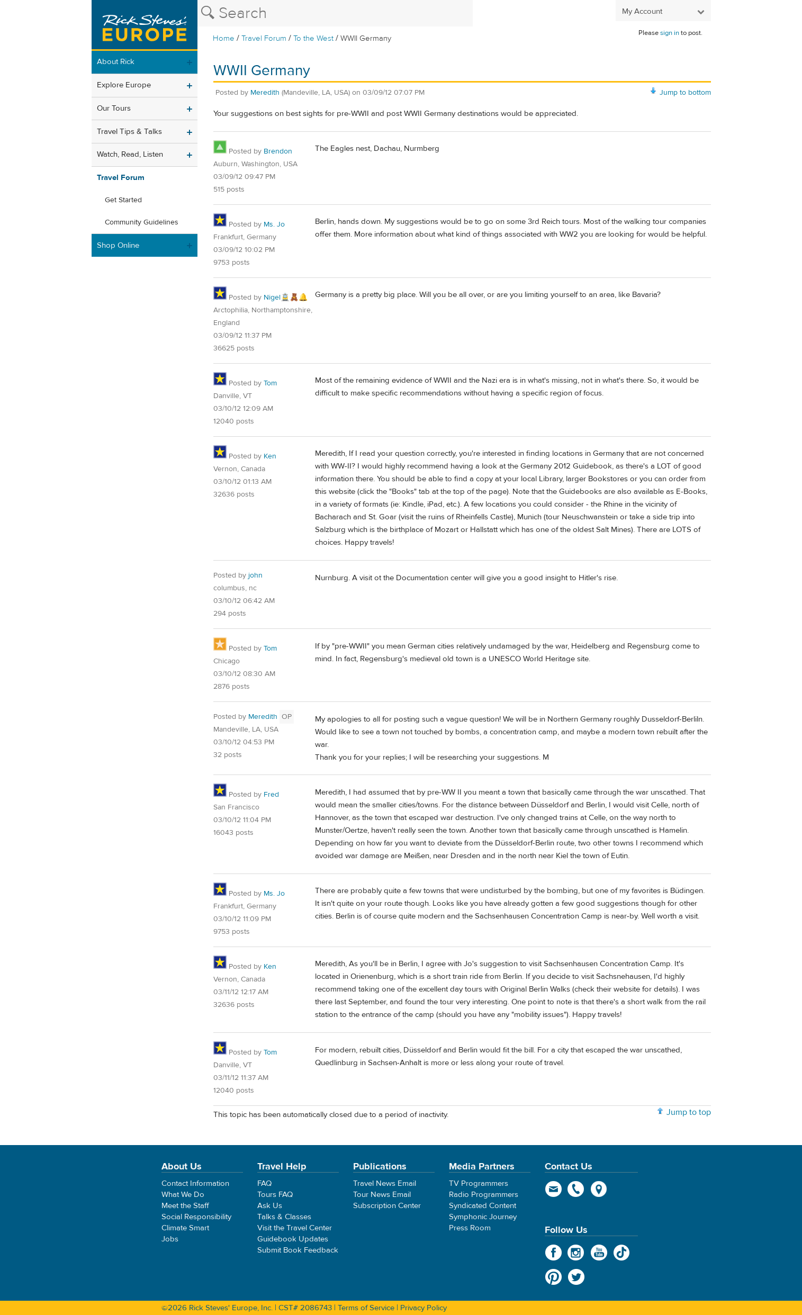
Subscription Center (387, 1206)
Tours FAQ (275, 1195)
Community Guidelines (141, 222)
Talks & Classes (284, 1217)
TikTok (621, 1252)
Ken (270, 456)
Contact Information (195, 1183)
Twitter (576, 1276)
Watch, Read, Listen (130, 154)
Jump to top (688, 1112)
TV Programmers (478, 1183)
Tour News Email (382, 1195)
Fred (271, 794)
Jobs (169, 1239)
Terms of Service (366, 1308)
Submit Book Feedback (297, 1250)
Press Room (470, 1228)
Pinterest (553, 1276)
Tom (270, 383)
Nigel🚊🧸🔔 (286, 297)
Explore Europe (124, 85)
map (599, 1189)
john (255, 575)
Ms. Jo (274, 224)
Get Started (123, 200)
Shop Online (118, 245)
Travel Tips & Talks (129, 132)
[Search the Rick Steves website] (335, 13)
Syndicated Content (482, 1206)
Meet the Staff (185, 1206)
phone (576, 1189)
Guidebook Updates (292, 1239)
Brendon (278, 151)
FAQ (264, 1183)
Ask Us (269, 1206)
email (553, 1189)
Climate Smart (185, 1228)
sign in (669, 33)
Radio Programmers (483, 1195)
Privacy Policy (423, 1308)
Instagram (576, 1252)
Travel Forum (263, 38)
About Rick (115, 62)
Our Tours (114, 108)
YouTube (599, 1252)
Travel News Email (384, 1183)
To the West (313, 38)
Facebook (553, 1252)
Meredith (265, 92)
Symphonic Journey (483, 1217)
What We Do (182, 1195)
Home (224, 38)
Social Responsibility (196, 1217)
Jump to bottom (685, 92)
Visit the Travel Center (294, 1228)
